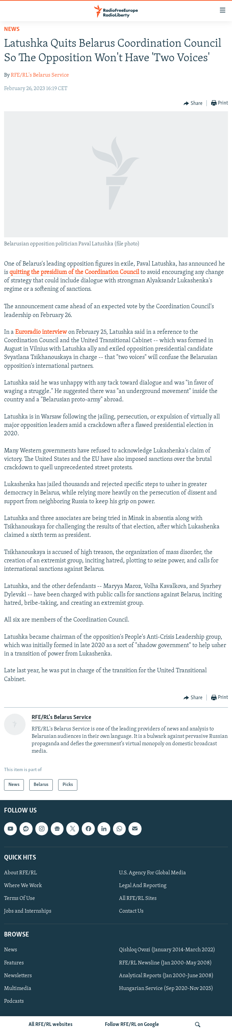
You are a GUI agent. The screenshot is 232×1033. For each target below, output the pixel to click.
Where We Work (23, 885)
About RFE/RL (20, 873)
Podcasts (14, 1001)
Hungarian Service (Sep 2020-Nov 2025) (166, 988)
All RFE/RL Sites (138, 898)
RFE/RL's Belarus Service (40, 75)
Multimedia (17, 988)
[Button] (193, 103)
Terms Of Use (19, 898)
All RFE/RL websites (51, 1024)
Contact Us (131, 911)
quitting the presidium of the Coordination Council (74, 272)
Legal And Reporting (142, 885)
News (12, 29)
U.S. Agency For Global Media (152, 873)
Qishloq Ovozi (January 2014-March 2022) (167, 950)
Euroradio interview (41, 332)
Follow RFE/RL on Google (132, 1024)
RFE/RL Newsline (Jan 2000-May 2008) (165, 963)
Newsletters (18, 976)
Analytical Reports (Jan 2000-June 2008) (166, 976)
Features (14, 963)
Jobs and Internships (27, 911)
